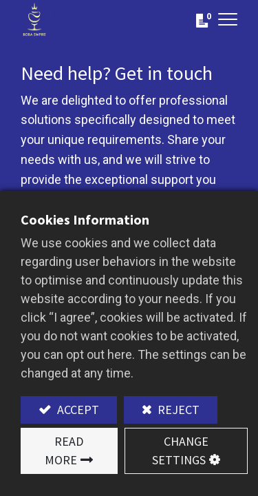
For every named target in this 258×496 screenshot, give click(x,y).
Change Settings (180, 450)
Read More (64, 450)
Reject (177, 409)
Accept (76, 409)
